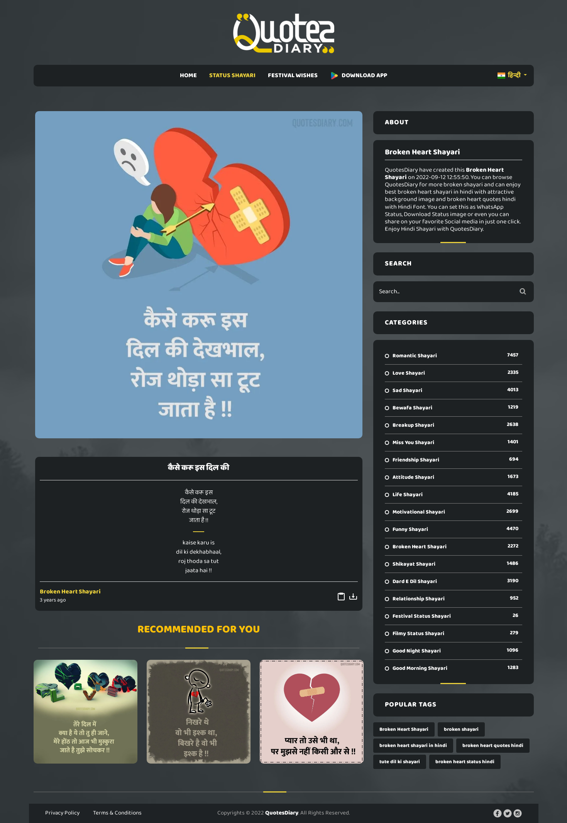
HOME (188, 75)
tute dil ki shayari (399, 762)
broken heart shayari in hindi (413, 746)
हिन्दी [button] (510, 75)
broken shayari (461, 729)
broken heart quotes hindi (492, 746)
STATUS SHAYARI (232, 75)
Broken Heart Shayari (70, 592)
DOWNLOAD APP (358, 75)
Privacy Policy (62, 813)
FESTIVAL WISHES (293, 75)
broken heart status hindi (464, 762)
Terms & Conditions (117, 813)
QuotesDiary (281, 813)
